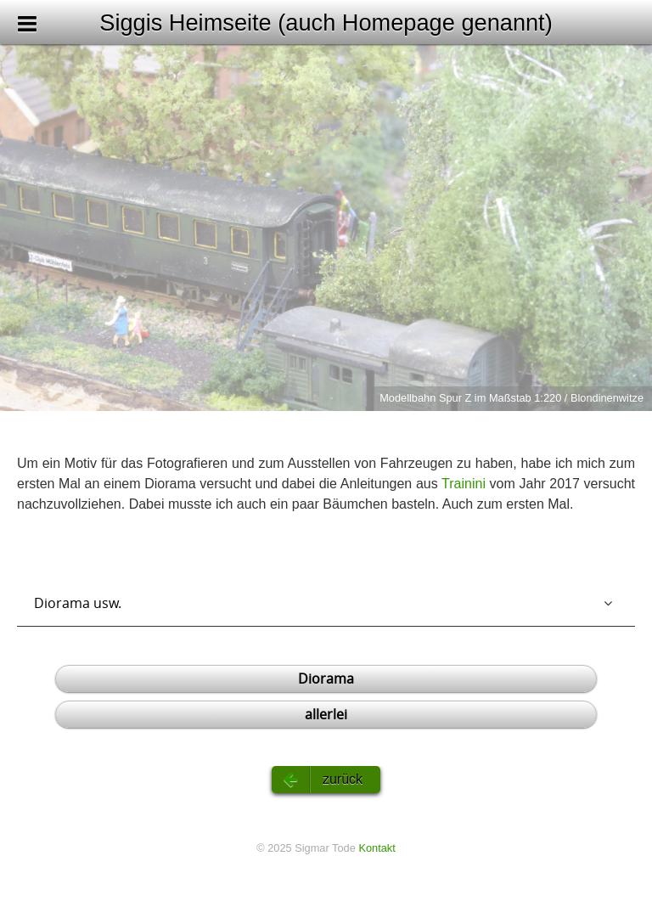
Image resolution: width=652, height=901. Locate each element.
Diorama (326, 678)
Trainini (463, 483)
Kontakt (376, 848)
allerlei (326, 714)
